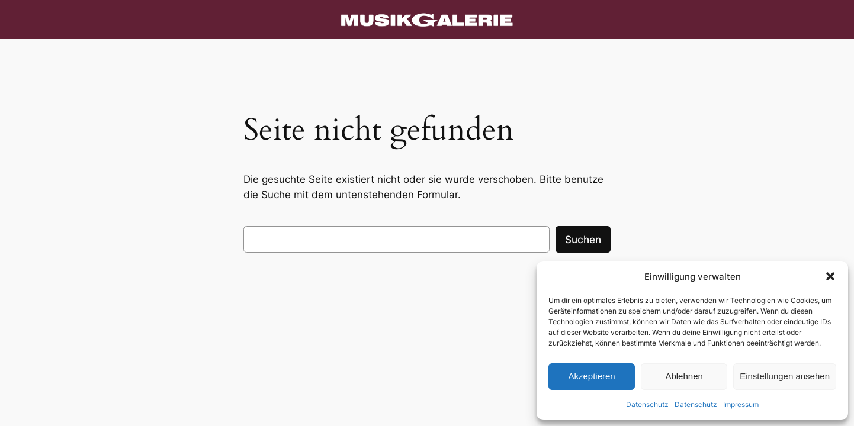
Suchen (583, 240)
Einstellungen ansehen (785, 376)
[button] (830, 276)
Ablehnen (683, 376)
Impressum (741, 404)
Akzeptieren (591, 376)
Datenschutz (647, 404)
